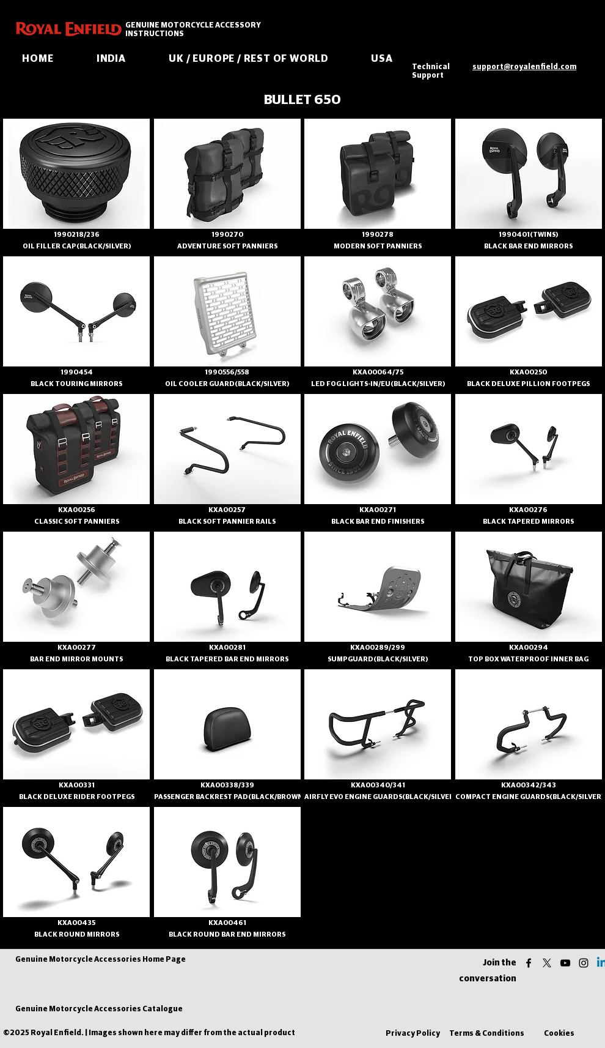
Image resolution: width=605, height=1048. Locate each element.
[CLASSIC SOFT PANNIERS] (76, 521)
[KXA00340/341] (377, 785)
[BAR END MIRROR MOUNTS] (76, 659)
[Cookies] (559, 1034)
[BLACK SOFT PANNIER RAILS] (227, 521)
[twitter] (547, 963)
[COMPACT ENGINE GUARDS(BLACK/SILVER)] (529, 797)
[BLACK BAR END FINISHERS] (377, 521)
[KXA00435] (76, 923)
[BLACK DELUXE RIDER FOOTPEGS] (76, 797)
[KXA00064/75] (377, 372)
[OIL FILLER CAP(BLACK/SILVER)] (76, 246)
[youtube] (565, 963)
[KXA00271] (377, 510)
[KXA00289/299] (377, 647)
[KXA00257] (227, 510)
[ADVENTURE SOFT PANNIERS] (227, 246)
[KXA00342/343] (528, 785)
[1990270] (227, 234)
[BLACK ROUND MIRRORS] (76, 934)
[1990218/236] (76, 234)
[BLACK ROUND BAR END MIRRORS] (227, 934)
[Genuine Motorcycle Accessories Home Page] (100, 960)
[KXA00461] (227, 923)
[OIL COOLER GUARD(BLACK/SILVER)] (227, 384)
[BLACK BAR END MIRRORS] (528, 246)
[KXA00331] (76, 785)
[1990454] (76, 372)
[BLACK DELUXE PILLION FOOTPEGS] (528, 384)
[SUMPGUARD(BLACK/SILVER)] (377, 659)
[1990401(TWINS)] (528, 234)
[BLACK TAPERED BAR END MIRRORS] (227, 659)
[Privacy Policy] (412, 1034)
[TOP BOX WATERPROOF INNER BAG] (528, 659)
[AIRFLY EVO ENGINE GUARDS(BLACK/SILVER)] (380, 797)
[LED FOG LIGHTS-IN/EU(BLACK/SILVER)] (377, 384)
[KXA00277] (76, 647)
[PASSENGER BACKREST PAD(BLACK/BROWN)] (230, 797)
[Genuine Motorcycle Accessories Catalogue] (99, 1010)
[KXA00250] (528, 372)
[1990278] (377, 234)
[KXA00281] (227, 647)
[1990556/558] (227, 372)
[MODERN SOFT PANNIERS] (377, 246)
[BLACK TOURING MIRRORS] (76, 384)
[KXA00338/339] (227, 785)
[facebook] (528, 963)
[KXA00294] (528, 647)
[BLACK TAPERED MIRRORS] (528, 521)
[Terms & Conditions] (486, 1034)
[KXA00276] (528, 510)
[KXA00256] (76, 510)
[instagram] (584, 963)
